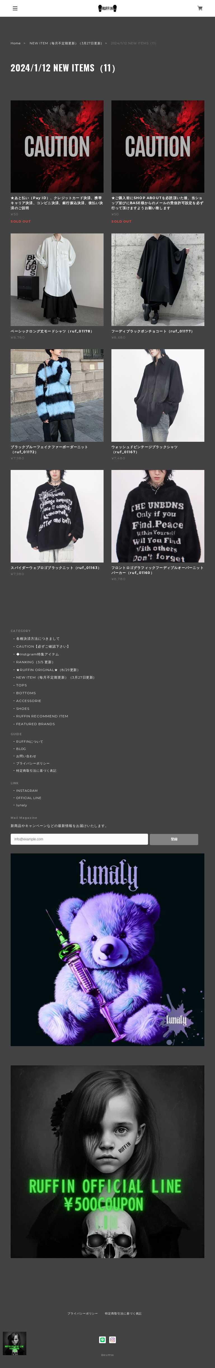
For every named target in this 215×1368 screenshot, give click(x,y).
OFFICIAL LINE (28, 798)
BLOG (21, 749)
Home (16, 43)
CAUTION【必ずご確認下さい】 (43, 646)
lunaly (21, 805)
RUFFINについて (29, 742)
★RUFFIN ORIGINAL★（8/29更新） (48, 670)
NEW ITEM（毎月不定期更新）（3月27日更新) (66, 43)
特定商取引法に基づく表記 (36, 771)
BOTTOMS (26, 693)
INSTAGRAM (27, 791)
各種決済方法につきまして (38, 638)
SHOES (22, 708)
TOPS (21, 685)
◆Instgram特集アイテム (37, 654)
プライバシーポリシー (33, 763)
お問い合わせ (26, 756)
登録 (174, 839)
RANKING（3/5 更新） (35, 662)
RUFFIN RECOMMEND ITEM (42, 716)
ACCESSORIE (28, 701)
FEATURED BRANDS (35, 724)
